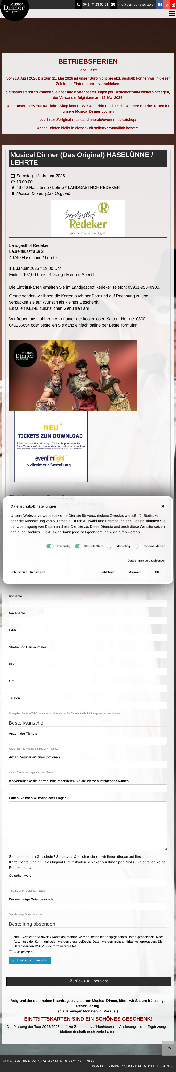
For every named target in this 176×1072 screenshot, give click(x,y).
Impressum (37, 575)
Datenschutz (19, 575)
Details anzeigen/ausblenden (146, 564)
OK (157, 575)
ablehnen (108, 575)
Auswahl (135, 575)
